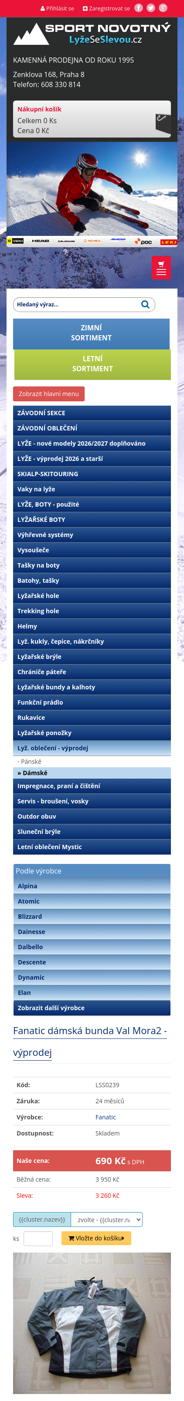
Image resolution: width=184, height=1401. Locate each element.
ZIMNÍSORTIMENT (91, 333)
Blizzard (30, 916)
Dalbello (30, 947)
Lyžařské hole (38, 595)
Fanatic (105, 1117)
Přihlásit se (57, 8)
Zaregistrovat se (106, 8)
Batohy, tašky (38, 580)
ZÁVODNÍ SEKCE (41, 413)
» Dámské (32, 773)
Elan (24, 992)
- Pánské (29, 761)
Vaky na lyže (36, 489)
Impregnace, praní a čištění (58, 786)
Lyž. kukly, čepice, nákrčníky (60, 641)
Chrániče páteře (41, 672)
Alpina (27, 886)
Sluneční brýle (39, 831)
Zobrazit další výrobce (51, 1008)
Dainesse (31, 931)
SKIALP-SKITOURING (47, 474)
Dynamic (31, 977)
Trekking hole (38, 611)
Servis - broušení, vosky (53, 801)
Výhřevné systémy (45, 535)
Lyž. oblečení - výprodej (52, 748)
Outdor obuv (36, 816)
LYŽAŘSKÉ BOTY (41, 519)
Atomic (29, 901)
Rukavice (31, 717)
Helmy (27, 626)
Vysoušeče (33, 550)
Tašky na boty (38, 565)
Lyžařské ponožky (44, 733)
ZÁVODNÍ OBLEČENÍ (47, 428)
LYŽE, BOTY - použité (48, 504)
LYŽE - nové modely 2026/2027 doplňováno (81, 443)
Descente (32, 962)
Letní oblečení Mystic (49, 847)
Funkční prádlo (40, 702)
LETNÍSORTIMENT (92, 363)
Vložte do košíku (96, 1238)
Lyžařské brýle (39, 656)
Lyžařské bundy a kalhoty (56, 687)
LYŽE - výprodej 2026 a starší (60, 458)
